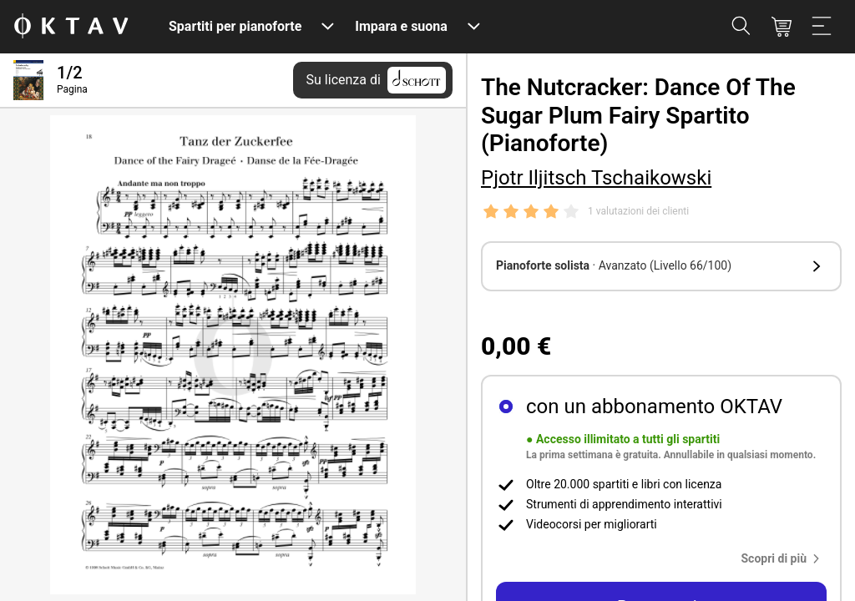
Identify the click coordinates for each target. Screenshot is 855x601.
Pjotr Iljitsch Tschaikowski (596, 177)
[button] (661, 266)
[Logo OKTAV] (71, 27)
